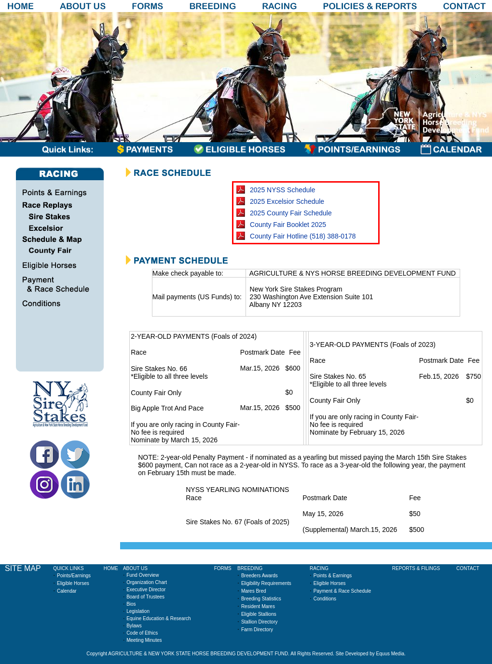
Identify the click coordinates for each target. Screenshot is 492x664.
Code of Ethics (142, 633)
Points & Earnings (333, 575)
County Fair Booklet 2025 (288, 224)
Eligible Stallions (258, 614)
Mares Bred (253, 591)
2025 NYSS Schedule (282, 190)
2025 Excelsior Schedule (287, 201)
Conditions (325, 598)
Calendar (67, 591)
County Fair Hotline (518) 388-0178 (302, 236)
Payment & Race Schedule (342, 591)
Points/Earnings (74, 575)
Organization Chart (146, 582)
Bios (131, 604)
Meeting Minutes (144, 640)
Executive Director (145, 589)
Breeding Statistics (261, 598)
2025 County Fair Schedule (291, 213)
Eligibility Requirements (266, 583)
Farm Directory (257, 629)
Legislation (138, 611)
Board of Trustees (145, 596)
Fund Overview (142, 575)
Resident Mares (258, 606)
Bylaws (134, 625)
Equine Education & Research (158, 618)
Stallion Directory (259, 621)
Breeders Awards (259, 575)
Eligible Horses (73, 583)
